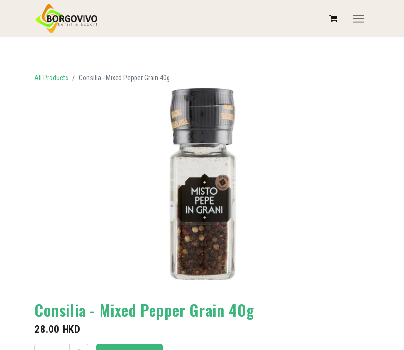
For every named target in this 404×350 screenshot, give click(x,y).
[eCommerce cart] (333, 18)
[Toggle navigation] (359, 18)
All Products (51, 78)
